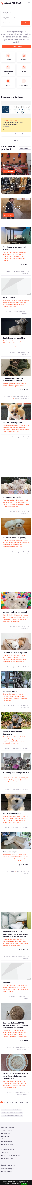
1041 (26, 1102)
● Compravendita (6, 1171)
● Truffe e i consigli (7, 1131)
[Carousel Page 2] (17, 140)
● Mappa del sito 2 (7, 1144)
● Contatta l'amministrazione (10, 1155)
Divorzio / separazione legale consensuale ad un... (13, 123)
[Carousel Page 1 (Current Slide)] (15, 140)
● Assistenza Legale (7, 1169)
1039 (15, 1102)
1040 (21, 1102)
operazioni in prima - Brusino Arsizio (11, 1110)
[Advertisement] (16, 459)
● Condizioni (5, 1136)
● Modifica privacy (7, 1158)
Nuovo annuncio (16, 46)
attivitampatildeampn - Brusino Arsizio (12, 1112)
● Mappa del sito (6, 1142)
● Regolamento (6, 1133)
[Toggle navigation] (29, 3)
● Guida (3, 1139)
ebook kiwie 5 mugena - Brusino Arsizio (12, 1115)
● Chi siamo (5, 1153)
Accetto (24, 1184)
